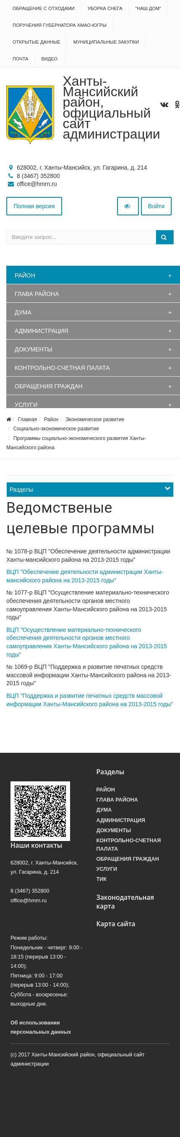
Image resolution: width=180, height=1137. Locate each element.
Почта (20, 58)
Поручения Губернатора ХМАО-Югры (60, 25)
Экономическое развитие (94, 419)
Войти (156, 206)
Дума (23, 312)
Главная (27, 419)
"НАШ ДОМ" (149, 8)
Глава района (37, 294)
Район (25, 275)
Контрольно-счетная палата (62, 367)
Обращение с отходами (44, 8)
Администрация (41, 330)
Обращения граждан (49, 386)
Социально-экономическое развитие (56, 429)
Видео (49, 58)
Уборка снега (105, 8)
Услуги (26, 404)
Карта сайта (116, 924)
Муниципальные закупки (106, 42)
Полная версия (34, 206)
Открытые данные (36, 42)
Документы (33, 349)
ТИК (102, 879)
